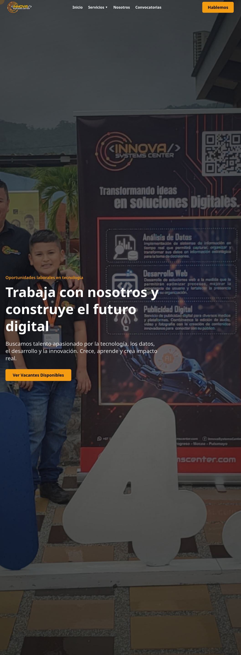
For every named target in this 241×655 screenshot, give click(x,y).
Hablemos (218, 7)
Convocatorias (148, 7)
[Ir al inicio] (19, 7)
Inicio (78, 7)
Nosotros (121, 7)
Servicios (98, 7)
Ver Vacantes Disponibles (38, 375)
